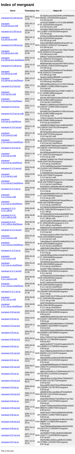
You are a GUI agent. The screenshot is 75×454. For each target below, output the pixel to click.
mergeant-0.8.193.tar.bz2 (12, 18)
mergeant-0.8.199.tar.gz (11, 66)
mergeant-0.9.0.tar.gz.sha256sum (11, 120)
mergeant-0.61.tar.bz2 (10, 353)
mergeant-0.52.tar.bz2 (10, 326)
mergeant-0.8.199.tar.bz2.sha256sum (12, 59)
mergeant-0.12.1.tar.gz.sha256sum (11, 305)
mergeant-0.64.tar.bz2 (10, 394)
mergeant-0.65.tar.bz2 (10, 408)
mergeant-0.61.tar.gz (10, 360)
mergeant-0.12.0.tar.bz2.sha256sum (12, 244)
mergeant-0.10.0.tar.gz (11, 148)
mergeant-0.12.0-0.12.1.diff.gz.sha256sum (12, 223)
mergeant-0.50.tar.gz (10, 319)
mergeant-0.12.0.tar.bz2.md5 (9, 237)
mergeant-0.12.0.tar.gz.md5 (8, 257)
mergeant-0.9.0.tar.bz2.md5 (8, 93)
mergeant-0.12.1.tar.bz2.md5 (9, 278)
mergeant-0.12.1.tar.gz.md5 (8, 298)
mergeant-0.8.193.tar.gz (11, 32)
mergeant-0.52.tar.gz (10, 333)
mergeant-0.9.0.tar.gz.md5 (12, 114)
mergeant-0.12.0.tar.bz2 (11, 230)
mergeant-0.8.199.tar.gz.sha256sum (12, 79)
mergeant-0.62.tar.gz (10, 374)
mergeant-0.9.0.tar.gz (10, 107)
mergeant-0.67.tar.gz (10, 442)
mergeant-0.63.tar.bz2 (10, 381)
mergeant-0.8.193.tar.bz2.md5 (9, 25)
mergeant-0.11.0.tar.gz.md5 (8, 196)
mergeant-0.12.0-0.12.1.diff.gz (8, 209)
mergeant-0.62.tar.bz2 (10, 367)
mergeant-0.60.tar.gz (10, 346)
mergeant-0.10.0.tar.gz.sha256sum (11, 162)
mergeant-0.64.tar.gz (10, 401)
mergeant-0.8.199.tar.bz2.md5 (9, 52)
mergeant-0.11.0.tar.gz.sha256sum (11, 203)
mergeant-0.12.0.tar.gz (11, 250)
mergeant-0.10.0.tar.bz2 (11, 127)
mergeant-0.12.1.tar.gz (11, 292)
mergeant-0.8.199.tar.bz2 (12, 45)
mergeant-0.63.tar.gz (10, 387)
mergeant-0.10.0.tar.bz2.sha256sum (12, 141)
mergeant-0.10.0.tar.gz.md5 (8, 155)
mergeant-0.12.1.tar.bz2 (11, 271)
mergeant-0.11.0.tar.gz (11, 189)
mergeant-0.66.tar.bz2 (10, 422)
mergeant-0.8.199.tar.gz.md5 (9, 72)
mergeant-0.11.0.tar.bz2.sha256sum (12, 182)
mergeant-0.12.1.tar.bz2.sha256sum (12, 285)
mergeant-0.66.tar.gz (10, 428)
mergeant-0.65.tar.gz (10, 415)
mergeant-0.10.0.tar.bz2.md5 (9, 134)
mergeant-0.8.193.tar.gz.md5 (9, 38)
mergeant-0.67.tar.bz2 (10, 435)
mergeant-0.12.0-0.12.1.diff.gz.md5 (8, 216)
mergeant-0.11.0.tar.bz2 (11, 168)
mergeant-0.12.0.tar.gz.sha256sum (11, 264)
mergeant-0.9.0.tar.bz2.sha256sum (11, 100)
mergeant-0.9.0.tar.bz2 (11, 86)
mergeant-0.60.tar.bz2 (10, 339)
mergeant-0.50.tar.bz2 (10, 312)
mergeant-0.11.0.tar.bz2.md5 (9, 175)
